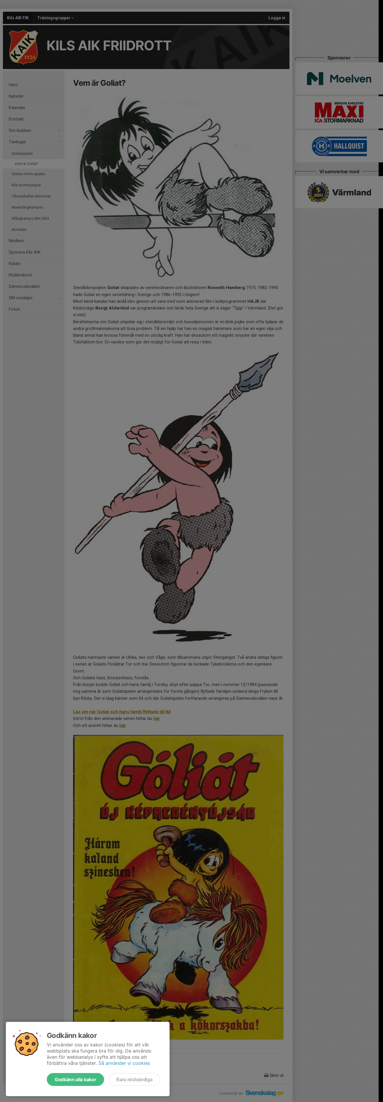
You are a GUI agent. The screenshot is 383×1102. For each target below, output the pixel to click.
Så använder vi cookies (124, 1063)
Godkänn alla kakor (75, 1079)
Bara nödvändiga (134, 1079)
